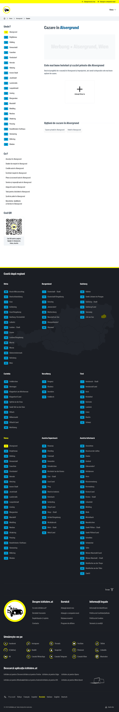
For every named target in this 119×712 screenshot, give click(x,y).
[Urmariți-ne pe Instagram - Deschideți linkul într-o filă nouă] (37, 643)
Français (27, 697)
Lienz (84, 412)
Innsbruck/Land (88, 386)
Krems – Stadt (88, 497)
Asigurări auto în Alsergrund (15, 187)
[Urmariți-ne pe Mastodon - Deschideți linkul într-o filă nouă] (105, 657)
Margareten (11, 98)
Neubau (9, 113)
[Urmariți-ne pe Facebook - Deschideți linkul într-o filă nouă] (14, 643)
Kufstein (86, 402)
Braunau (48, 446)
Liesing (9, 93)
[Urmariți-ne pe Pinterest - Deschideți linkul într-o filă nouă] (82, 650)
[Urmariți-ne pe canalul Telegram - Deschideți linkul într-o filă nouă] (60, 657)
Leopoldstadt (11, 88)
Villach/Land (11, 422)
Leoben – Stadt (12, 327)
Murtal (9, 342)
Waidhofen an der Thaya (91, 563)
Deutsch (64, 697)
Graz (8, 302)
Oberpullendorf (50, 322)
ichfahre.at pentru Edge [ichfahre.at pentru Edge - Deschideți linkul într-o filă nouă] (50, 674)
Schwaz (85, 422)
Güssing (47, 302)
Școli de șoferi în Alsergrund (15, 196)
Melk (84, 512)
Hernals (9, 62)
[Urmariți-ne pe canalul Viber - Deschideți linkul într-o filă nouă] (82, 657)
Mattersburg (49, 312)
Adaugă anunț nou (67, 608)
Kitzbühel (86, 397)
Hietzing (9, 68)
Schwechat (86, 543)
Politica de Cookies (96, 618)
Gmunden (48, 461)
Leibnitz (9, 322)
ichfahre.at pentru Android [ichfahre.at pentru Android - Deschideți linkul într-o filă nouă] (31, 680)
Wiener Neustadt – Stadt (91, 558)
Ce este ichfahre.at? (39, 608)
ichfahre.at (12, 707)
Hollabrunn (87, 471)
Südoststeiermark (13, 353)
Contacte (35, 623)
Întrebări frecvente (39, 613)
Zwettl (85, 573)
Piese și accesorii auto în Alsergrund (18, 177)
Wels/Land (48, 532)
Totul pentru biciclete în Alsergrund (18, 191)
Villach (9, 412)
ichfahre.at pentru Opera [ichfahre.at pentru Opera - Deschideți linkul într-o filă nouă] (69, 674)
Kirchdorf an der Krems (53, 471)
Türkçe (19, 697)
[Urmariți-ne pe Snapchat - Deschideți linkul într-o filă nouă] (60, 650)
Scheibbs (86, 537)
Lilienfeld (86, 502)
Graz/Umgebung (12, 312)
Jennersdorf (49, 307)
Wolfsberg (10, 427)
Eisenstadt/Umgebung (53, 296)
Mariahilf (9, 103)
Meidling (9, 108)
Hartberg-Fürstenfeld (14, 317)
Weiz (8, 363)
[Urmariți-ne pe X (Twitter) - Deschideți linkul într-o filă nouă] (14, 650)
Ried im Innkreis (50, 492)
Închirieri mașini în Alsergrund (16, 173)
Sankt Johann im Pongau (91, 296)
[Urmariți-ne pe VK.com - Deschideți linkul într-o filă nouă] (14, 657)
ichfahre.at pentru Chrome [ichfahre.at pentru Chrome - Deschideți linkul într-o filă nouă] (12, 674)
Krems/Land (87, 492)
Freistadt (48, 456)
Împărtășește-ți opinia (40, 618)
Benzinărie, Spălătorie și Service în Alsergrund (14, 202)
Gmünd (85, 461)
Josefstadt (10, 78)
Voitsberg (10, 358)
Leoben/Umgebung (13, 337)
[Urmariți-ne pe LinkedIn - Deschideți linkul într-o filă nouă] (105, 650)
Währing (9, 139)
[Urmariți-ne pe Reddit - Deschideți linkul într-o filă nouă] (37, 650)
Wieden (9, 144)
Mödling (86, 507)
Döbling (9, 42)
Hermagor (10, 386)
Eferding (48, 451)
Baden (85, 456)
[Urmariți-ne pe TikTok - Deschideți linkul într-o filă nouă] (105, 643)
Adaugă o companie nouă (70, 613)
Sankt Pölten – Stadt (90, 527)
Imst (84, 391)
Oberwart (48, 327)
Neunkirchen (87, 522)
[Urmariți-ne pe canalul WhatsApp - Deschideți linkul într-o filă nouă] (37, 657)
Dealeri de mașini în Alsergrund (16, 163)
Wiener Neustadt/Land (91, 553)
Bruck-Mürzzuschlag (14, 291)
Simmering (10, 134)
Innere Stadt (11, 73)
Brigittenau (10, 37)
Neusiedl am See (50, 317)
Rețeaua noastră (67, 618)
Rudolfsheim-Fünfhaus (14, 129)
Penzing (9, 124)
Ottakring (10, 118)
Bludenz (47, 386)
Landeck (86, 407)
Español (34, 697)
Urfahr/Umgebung (51, 517)
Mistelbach (87, 517)
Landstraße (10, 83)
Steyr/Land (48, 507)
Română (42, 697)
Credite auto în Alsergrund (15, 168)
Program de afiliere (67, 623)
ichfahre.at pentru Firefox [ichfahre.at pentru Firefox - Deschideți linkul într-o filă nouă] (31, 674)
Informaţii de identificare (98, 608)
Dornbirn (48, 391)
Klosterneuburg (88, 481)
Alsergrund (19, 18)
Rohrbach (48, 497)
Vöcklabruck (49, 522)
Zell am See (87, 317)
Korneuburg (87, 486)
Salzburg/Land (88, 307)
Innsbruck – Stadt (89, 381)
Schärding (48, 502)
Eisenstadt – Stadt (51, 291)
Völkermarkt (11, 417)
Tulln (84, 548)
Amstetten (86, 446)
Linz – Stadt (49, 476)
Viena (10, 18)
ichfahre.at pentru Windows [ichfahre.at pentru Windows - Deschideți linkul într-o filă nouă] (12, 680)
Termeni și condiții (96, 623)
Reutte (85, 417)
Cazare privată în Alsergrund (54, 130)
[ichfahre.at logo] (6, 10)
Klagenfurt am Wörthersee (16, 391)
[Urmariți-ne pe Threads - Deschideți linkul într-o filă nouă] (60, 643)
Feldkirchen (11, 381)
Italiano (49, 697)
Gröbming (10, 307)
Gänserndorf (87, 466)
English (57, 697)
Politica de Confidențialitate (99, 613)
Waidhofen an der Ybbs (91, 568)
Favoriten (10, 52)
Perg (46, 486)
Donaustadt (10, 47)
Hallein (85, 291)
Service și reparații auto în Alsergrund (18, 182)
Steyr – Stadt (49, 512)
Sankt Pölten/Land (89, 532)
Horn (84, 476)
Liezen (9, 332)
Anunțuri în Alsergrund (13, 159)
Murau (9, 348)
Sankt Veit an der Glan (14, 407)
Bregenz (47, 381)
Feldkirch (48, 397)
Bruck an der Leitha (89, 451)
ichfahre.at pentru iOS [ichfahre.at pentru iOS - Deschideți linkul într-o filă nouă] (50, 680)
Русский (11, 697)
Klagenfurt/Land (12, 397)
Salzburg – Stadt (88, 302)
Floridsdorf (10, 57)
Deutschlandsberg (13, 296)
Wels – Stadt (49, 527)
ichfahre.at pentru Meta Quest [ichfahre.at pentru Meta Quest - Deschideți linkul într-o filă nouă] (69, 680)
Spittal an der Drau (13, 402)
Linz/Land (48, 481)
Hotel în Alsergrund (74, 130)
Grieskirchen (49, 466)
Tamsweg (86, 312)
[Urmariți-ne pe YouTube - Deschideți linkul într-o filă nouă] (82, 643)
